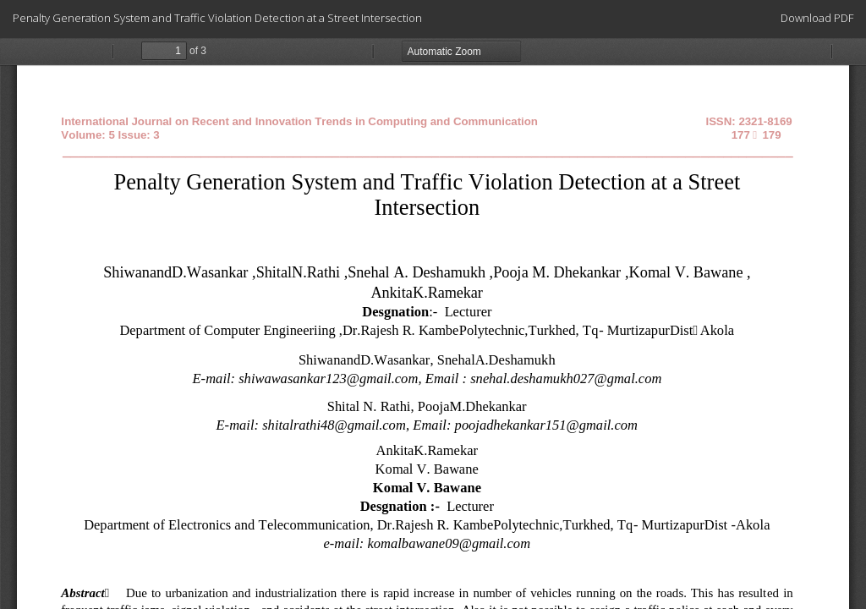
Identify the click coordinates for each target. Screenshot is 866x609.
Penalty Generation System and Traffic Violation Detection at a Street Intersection (217, 17)
